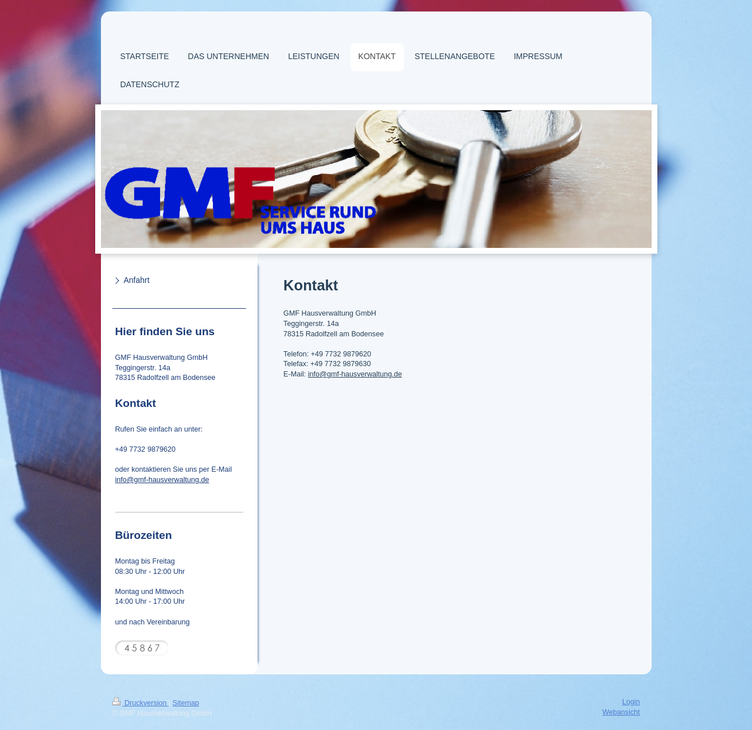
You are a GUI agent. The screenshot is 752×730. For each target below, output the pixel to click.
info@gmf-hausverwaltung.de (355, 374)
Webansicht (621, 712)
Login (631, 702)
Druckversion (140, 703)
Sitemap (186, 703)
